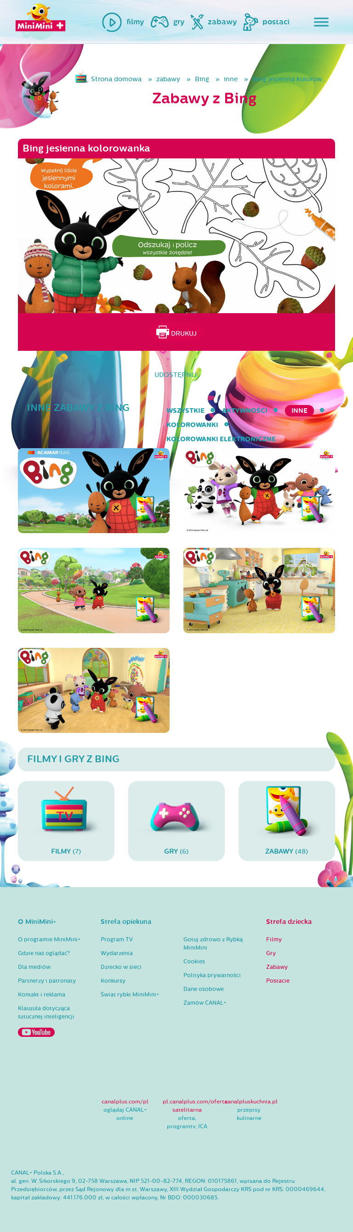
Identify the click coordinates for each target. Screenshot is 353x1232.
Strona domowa (116, 79)
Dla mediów (34, 967)
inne (231, 79)
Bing (202, 79)
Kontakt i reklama (41, 994)
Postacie (278, 981)
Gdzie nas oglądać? (44, 953)
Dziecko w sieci (121, 967)
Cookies (194, 961)
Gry (271, 953)
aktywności (245, 410)
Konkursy (113, 981)
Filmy (274, 939)
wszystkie (185, 410)
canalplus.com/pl (125, 1101)
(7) (66, 820)
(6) (176, 820)
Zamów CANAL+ (204, 1003)
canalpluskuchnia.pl (251, 1101)
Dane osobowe (203, 989)
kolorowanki (192, 425)
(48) (286, 820)
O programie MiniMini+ (49, 939)
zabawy (168, 79)
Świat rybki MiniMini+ (130, 994)
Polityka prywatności (212, 975)
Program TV (117, 939)
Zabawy (277, 967)
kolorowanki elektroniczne (221, 439)
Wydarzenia (117, 953)
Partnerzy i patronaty (47, 981)
